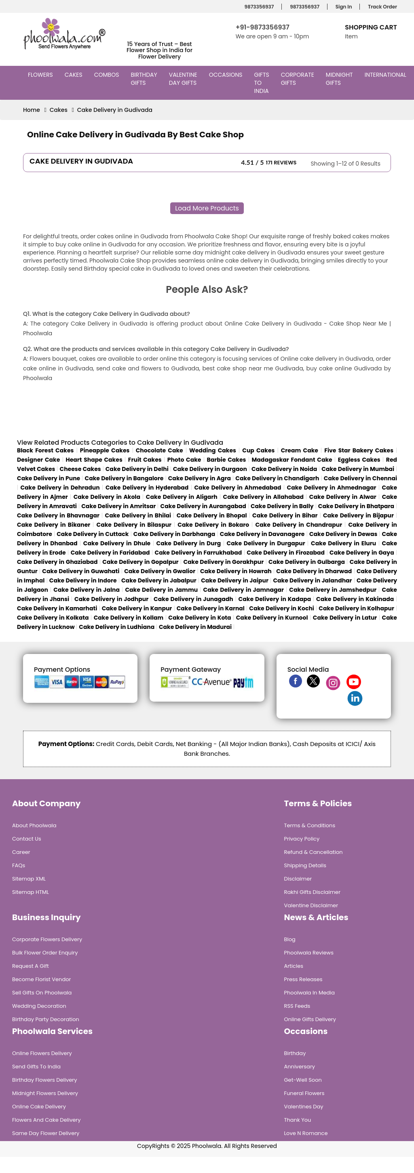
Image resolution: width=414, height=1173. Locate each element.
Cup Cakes (258, 450)
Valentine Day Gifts (184, 79)
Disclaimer (298, 879)
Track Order (381, 7)
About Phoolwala (34, 825)
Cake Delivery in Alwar (342, 497)
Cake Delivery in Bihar (284, 515)
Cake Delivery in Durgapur (266, 543)
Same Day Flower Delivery (45, 1133)
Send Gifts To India (36, 1066)
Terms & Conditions (310, 825)
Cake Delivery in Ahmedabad (237, 487)
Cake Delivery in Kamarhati (57, 608)
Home (31, 110)
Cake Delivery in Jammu (161, 590)
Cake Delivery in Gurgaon (210, 469)
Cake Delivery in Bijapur (358, 515)
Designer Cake (38, 460)
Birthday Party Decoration (45, 1019)
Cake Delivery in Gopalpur (140, 562)
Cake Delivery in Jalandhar (312, 580)
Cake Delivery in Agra (199, 478)
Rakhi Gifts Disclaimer (312, 892)
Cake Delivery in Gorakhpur (223, 562)
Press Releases (303, 979)
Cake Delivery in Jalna (86, 590)
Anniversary (299, 1066)
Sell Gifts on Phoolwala (42, 992)
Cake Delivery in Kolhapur (356, 608)
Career (21, 852)
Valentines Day (303, 1106)
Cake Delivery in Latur (345, 618)
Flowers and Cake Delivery (46, 1120)
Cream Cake (299, 450)
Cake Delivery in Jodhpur (111, 599)
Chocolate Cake (159, 450)
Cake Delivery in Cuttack (93, 534)
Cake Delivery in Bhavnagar (58, 515)
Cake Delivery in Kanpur (137, 608)
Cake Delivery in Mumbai (357, 469)
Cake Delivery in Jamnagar (243, 590)
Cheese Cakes (80, 469)
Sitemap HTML (30, 892)
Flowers (41, 75)
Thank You (297, 1120)
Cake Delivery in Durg (188, 543)
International (386, 75)
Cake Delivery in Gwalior (159, 571)
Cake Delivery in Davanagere (262, 534)
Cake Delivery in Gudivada (114, 110)
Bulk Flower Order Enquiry (45, 952)
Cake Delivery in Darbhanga (174, 534)
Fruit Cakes (145, 460)
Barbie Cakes (226, 460)
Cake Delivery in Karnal (211, 608)
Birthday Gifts (144, 79)
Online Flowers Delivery (42, 1053)
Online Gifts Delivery (310, 1019)
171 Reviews (281, 162)
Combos (107, 75)
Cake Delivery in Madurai (195, 627)
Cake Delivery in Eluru (343, 543)
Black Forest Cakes (45, 450)
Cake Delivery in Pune (48, 478)
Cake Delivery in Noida (284, 469)
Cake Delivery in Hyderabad (147, 487)
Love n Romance (306, 1133)
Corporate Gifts (297, 79)
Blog (290, 939)
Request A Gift (30, 966)
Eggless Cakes (359, 460)
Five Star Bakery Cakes (358, 450)
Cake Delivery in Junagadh (193, 599)
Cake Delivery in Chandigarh (277, 478)
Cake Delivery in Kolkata (53, 618)
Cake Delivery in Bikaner (53, 525)
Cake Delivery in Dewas (343, 534)
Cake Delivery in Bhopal (212, 515)
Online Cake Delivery (39, 1106)
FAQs (18, 865)
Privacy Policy (302, 839)
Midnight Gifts (339, 79)
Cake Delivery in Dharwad (314, 571)
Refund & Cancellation (313, 852)
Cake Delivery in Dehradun (59, 487)
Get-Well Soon (303, 1080)
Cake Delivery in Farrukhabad (198, 553)
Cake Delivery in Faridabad (110, 553)
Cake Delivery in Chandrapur (298, 525)
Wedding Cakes (212, 450)
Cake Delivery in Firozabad (286, 553)
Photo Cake (184, 460)
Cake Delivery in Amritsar (118, 506)
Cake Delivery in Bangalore (124, 478)
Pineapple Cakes (105, 450)
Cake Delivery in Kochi (281, 608)
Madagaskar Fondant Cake (292, 460)
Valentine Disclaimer (311, 905)
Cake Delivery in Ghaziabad (57, 562)
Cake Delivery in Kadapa (275, 599)
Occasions (227, 75)
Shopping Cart (371, 27)
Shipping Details (305, 865)
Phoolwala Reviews (309, 952)
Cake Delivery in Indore (83, 580)
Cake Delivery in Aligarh (182, 497)
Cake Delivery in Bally (282, 506)
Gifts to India (262, 83)
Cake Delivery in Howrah (236, 571)
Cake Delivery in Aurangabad (203, 506)
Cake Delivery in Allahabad (263, 497)
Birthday (295, 1053)
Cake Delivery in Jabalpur (158, 580)
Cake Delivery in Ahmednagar (331, 487)
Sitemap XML (29, 879)
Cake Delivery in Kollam (129, 618)
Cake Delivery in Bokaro (213, 525)
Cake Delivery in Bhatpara (356, 506)
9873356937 (258, 7)
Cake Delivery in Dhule (116, 543)
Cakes (74, 75)
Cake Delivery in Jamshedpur (332, 590)
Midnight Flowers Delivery (45, 1093)
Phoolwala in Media (309, 992)
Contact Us (26, 839)
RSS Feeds (297, 1006)
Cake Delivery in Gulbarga (306, 562)
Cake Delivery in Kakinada (355, 599)
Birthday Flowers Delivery (44, 1080)
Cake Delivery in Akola (107, 497)
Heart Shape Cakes (93, 460)
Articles (293, 966)
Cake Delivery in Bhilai (138, 515)
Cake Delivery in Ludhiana (116, 627)
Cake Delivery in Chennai (360, 478)
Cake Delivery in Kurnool (272, 618)
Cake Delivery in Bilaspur (134, 525)
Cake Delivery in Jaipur (234, 580)
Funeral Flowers (304, 1093)
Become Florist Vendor (41, 979)
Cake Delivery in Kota (199, 618)
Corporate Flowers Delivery (47, 939)
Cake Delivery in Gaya (362, 553)
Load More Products (207, 208)
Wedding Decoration (39, 1006)
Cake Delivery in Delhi (137, 469)
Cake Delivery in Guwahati (80, 571)
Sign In (342, 7)
